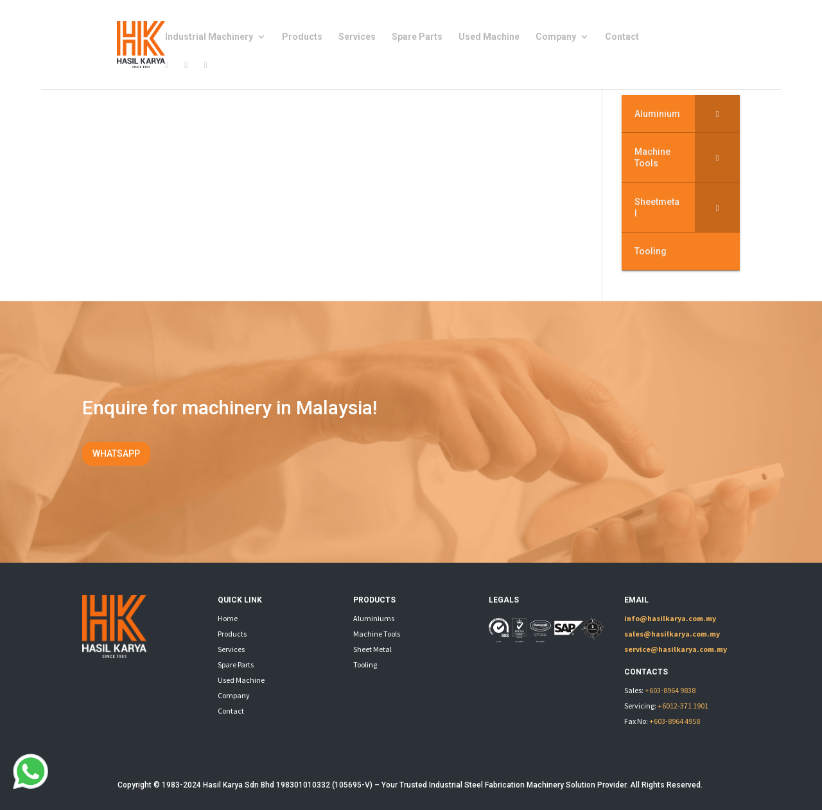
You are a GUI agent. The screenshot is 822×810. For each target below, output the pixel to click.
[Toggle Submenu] (717, 113)
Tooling (365, 664)
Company (556, 37)
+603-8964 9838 (670, 690)
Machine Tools (376, 633)
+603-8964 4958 (674, 721)
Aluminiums (373, 618)
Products (302, 37)
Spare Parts (417, 37)
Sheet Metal (372, 649)
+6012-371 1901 (683, 705)
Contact (622, 37)
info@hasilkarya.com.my (670, 618)
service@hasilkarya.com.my (675, 649)
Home (228, 618)
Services (357, 37)
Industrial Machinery (209, 37)
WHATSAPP (116, 453)
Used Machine (489, 37)
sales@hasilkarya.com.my (672, 633)
